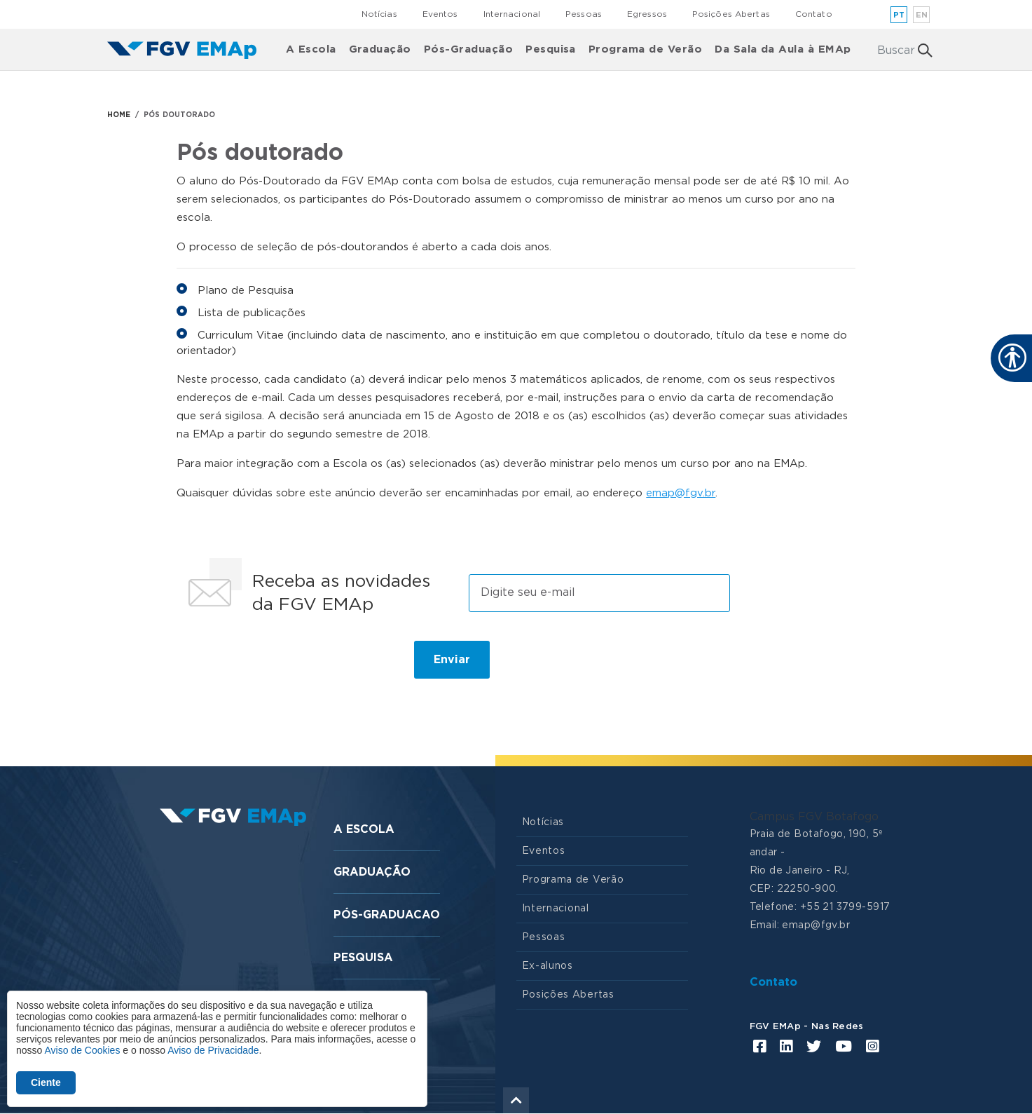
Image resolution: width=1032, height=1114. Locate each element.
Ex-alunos (547, 966)
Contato (813, 14)
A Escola (311, 49)
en (922, 15)
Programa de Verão (645, 49)
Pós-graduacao (386, 915)
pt (899, 15)
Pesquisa (550, 49)
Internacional (512, 14)
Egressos (647, 14)
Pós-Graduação (468, 49)
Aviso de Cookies (82, 1050)
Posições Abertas (731, 14)
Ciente (46, 1082)
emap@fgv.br (680, 493)
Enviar (452, 659)
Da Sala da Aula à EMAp (783, 49)
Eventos (440, 14)
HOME (118, 114)
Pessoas (583, 14)
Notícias (379, 14)
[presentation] (286, 665)
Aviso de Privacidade (213, 1050)
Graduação (380, 49)
